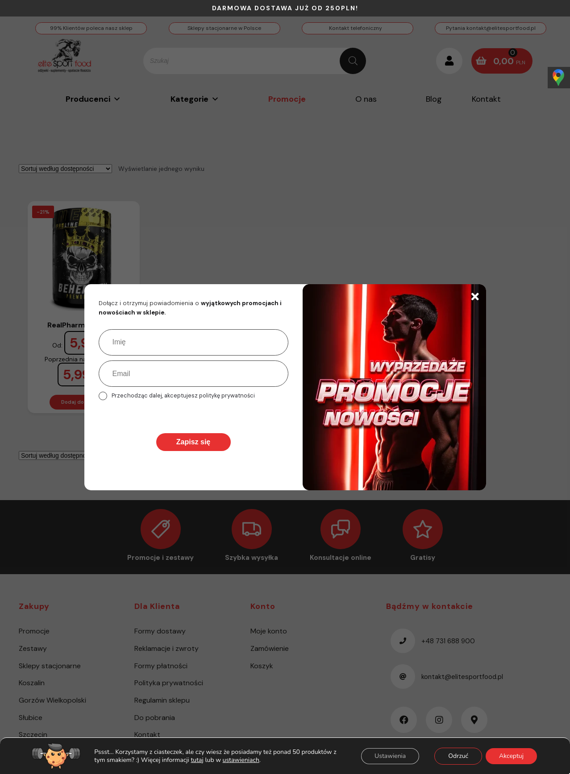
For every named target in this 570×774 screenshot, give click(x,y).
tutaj (197, 759)
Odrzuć (458, 755)
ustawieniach (241, 760)
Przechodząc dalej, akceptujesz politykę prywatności (183, 395)
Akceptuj (511, 755)
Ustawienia (390, 755)
